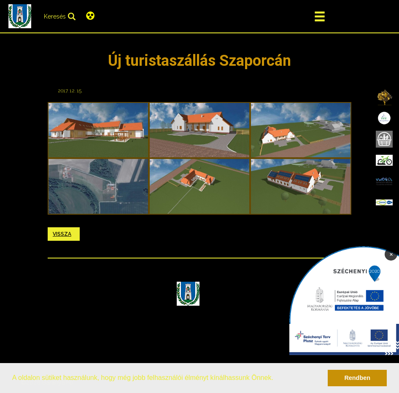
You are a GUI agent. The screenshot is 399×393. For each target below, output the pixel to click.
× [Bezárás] (391, 254)
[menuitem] (384, 97)
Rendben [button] (357, 377)
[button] (276, 378)
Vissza (62, 234)
